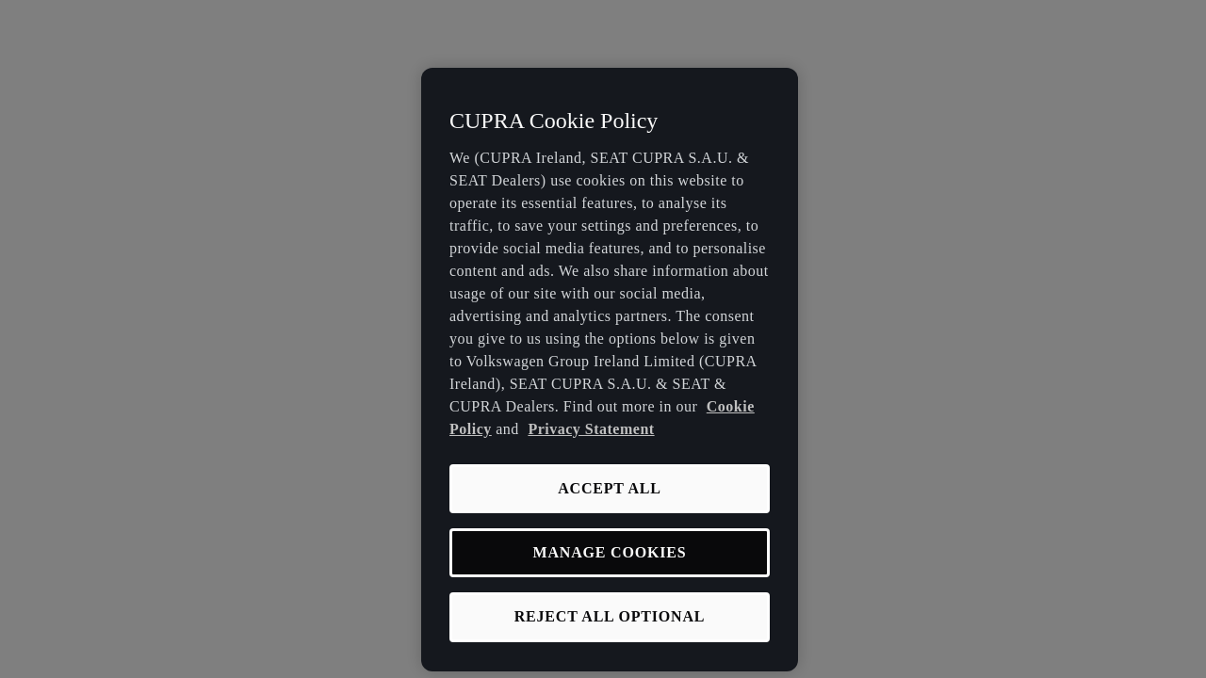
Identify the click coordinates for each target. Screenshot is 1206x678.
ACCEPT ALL (609, 488)
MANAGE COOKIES (610, 552)
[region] (609, 369)
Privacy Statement (591, 429)
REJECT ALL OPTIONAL (610, 616)
